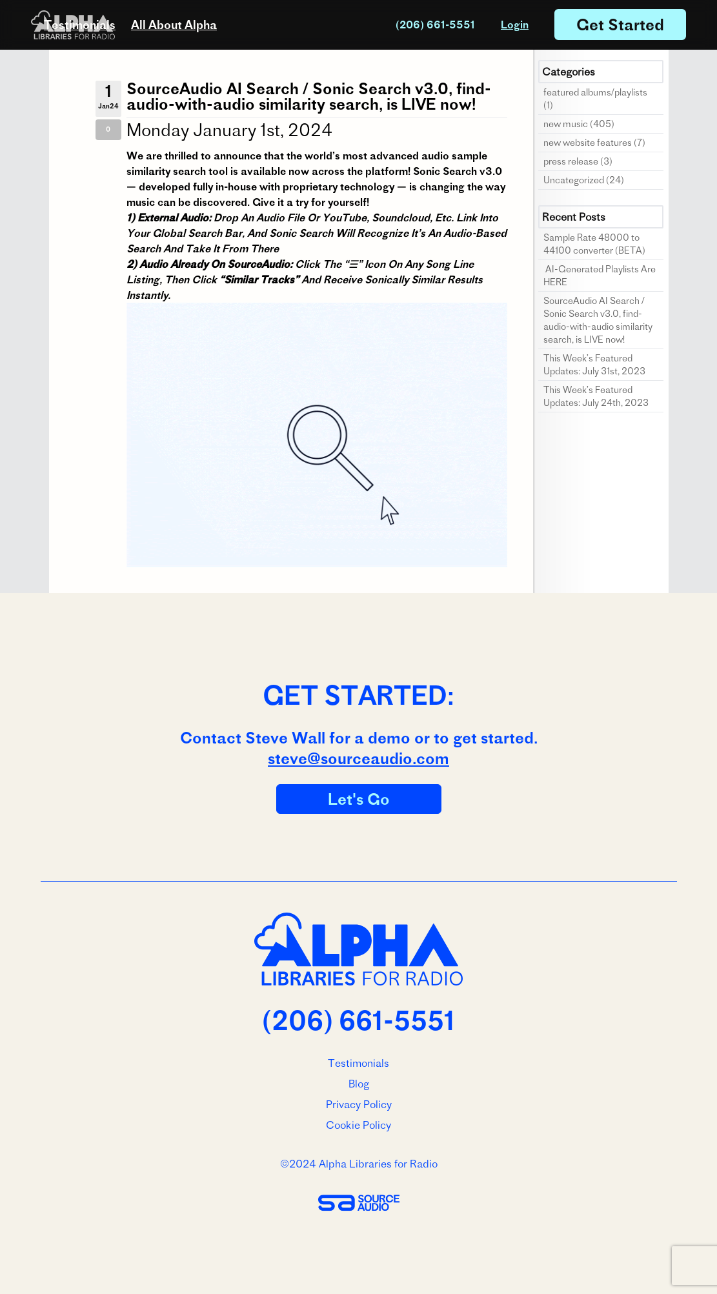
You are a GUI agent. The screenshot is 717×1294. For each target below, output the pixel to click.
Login (515, 24)
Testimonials (80, 24)
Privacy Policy (359, 1104)
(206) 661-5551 (435, 24)
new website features (587, 142)
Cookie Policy (358, 1124)
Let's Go (359, 799)
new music (565, 124)
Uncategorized (573, 180)
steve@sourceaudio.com (358, 758)
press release (570, 161)
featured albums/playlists (595, 92)
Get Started (620, 24)
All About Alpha (174, 24)
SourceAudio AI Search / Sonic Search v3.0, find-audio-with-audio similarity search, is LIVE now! (308, 96)
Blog (358, 1083)
